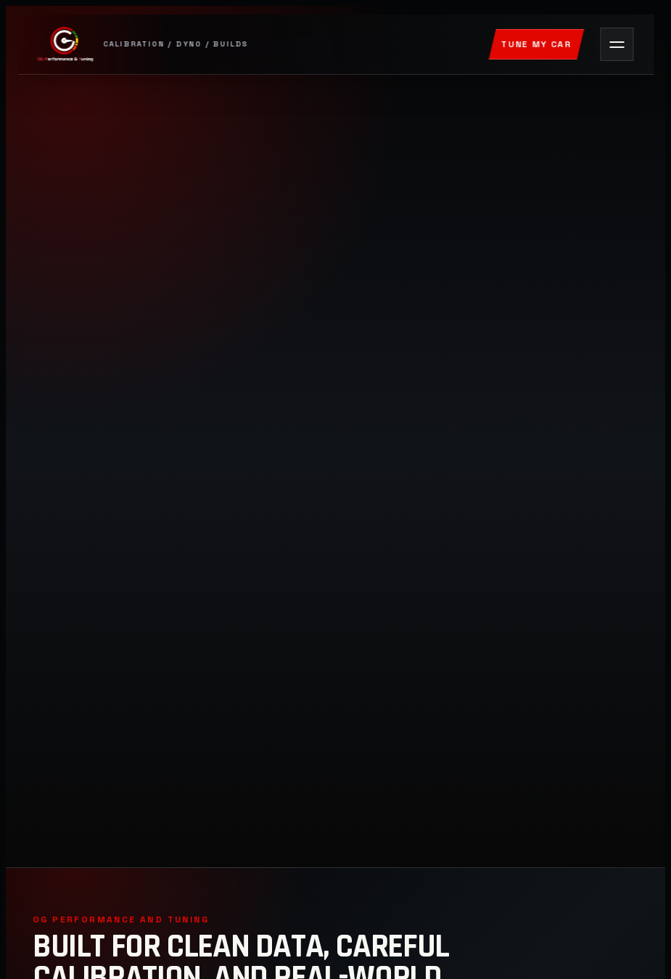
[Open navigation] (616, 44)
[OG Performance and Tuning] (255, 44)
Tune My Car (536, 44)
